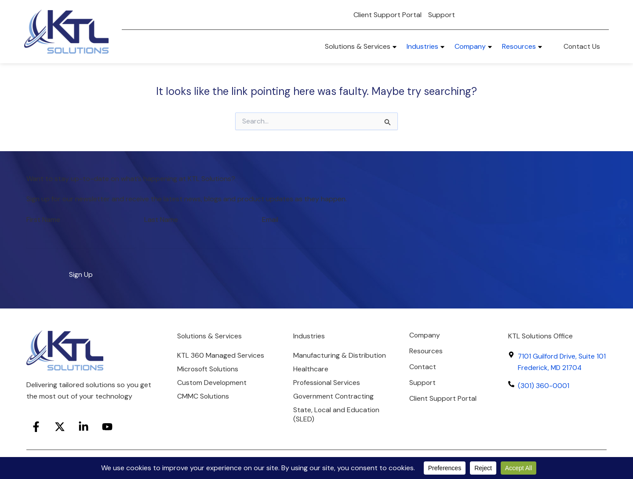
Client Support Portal (387, 14)
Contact (423, 366)
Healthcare (310, 378)
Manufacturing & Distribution (320, 360)
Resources (426, 351)
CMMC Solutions (203, 396)
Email (270, 219)
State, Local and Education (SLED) (336, 424)
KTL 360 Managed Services (220, 355)
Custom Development (212, 383)
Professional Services (327, 392)
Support (441, 14)
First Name (43, 219)
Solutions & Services (210, 336)
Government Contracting (334, 405)
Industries (309, 336)
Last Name (161, 219)
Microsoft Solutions (208, 369)
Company (424, 335)
